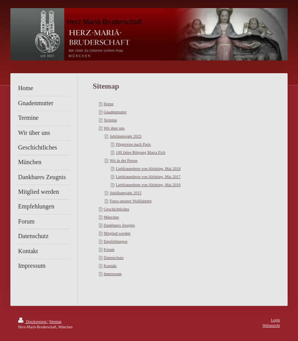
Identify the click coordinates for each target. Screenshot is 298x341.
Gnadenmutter (115, 112)
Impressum (113, 274)
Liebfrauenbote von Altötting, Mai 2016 (148, 185)
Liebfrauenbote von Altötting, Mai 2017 (148, 177)
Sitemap (55, 321)
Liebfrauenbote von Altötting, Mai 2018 (148, 168)
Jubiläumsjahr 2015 (126, 193)
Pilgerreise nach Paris (133, 144)
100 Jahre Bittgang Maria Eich (141, 152)
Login (275, 320)
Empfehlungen (115, 241)
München (111, 217)
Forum (109, 249)
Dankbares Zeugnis (119, 225)
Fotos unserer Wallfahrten (131, 201)
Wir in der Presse (123, 160)
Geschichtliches (116, 209)
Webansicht (271, 325)
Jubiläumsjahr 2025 (126, 136)
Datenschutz (114, 257)
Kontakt (110, 266)
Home (109, 104)
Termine (110, 120)
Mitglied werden (117, 233)
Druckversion (32, 321)
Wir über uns (114, 128)
